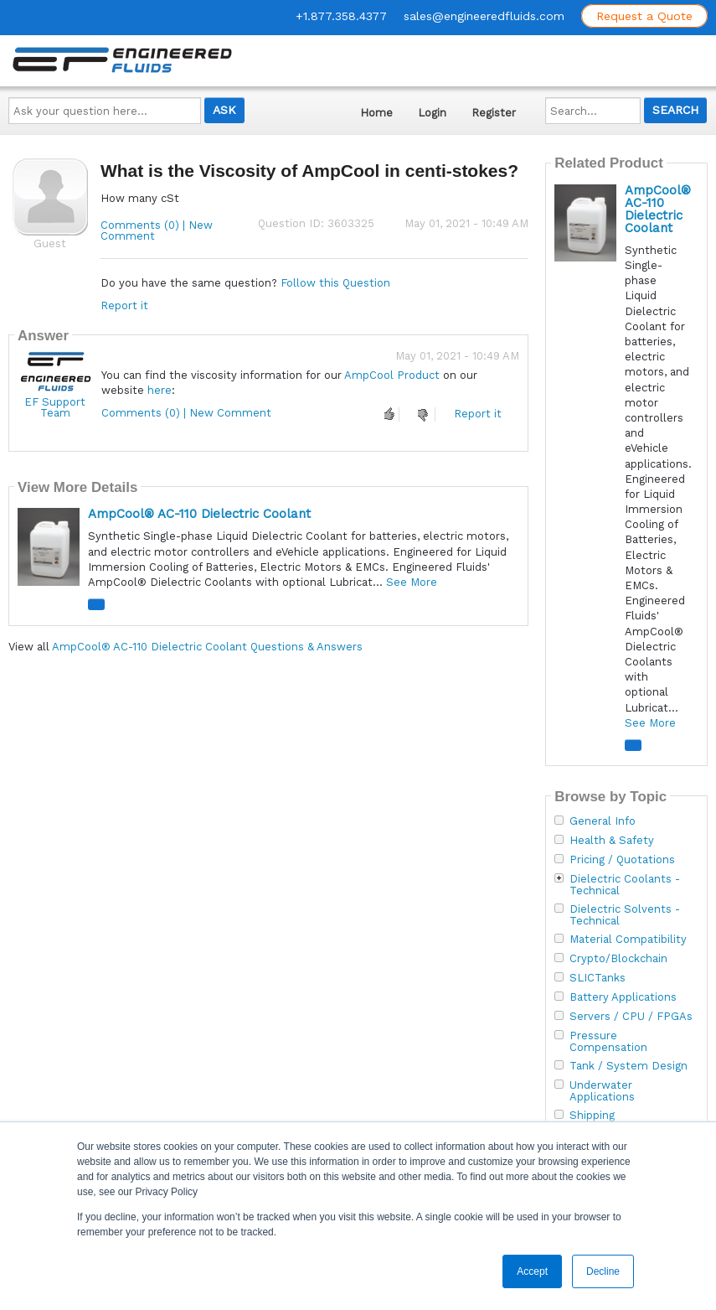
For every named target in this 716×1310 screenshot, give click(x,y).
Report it (124, 305)
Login (432, 112)
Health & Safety (611, 841)
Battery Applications (623, 997)
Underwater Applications (602, 1091)
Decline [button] (603, 1271)
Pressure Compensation (608, 1042)
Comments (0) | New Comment (156, 230)
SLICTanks (597, 978)
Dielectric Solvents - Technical (624, 915)
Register (493, 112)
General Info (602, 821)
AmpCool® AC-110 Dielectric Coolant (199, 513)
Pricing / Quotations (622, 860)
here (159, 390)
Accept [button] (532, 1271)
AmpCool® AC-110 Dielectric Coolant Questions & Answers (207, 646)
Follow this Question (335, 283)
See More (411, 582)
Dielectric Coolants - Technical (624, 885)
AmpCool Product (392, 375)
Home (376, 112)
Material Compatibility (628, 939)
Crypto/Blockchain (618, 959)
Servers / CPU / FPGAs (631, 1017)
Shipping (592, 1115)
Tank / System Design (628, 1066)
